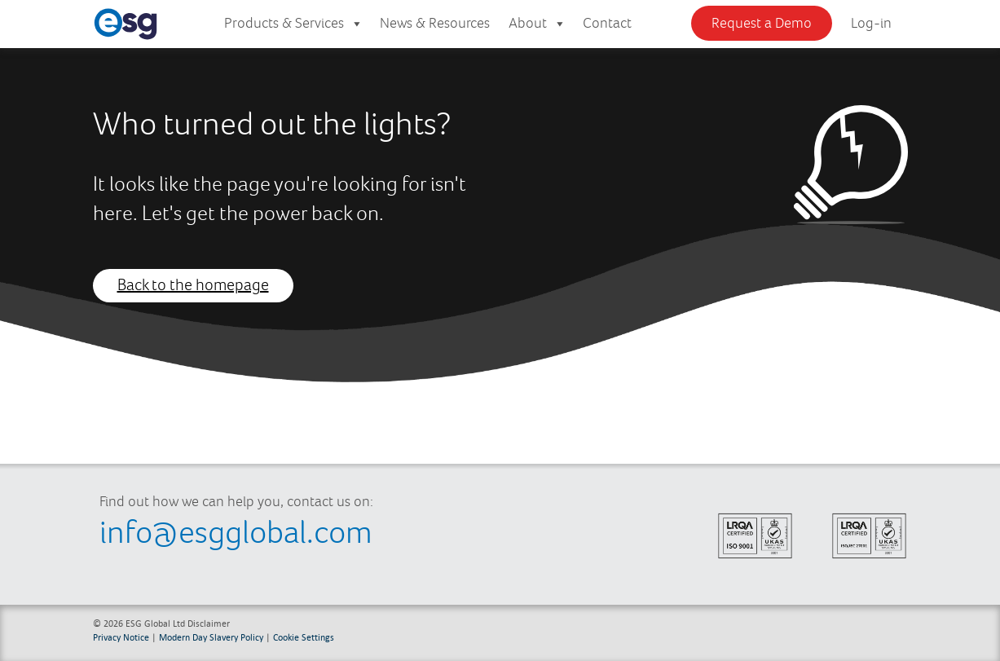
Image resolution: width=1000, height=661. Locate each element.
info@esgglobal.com (235, 534)
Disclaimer (208, 623)
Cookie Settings (303, 637)
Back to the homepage (193, 285)
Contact (607, 23)
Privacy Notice (121, 637)
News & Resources (435, 23)
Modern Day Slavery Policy (211, 637)
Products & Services (293, 24)
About (537, 24)
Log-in (871, 23)
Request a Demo (761, 23)
